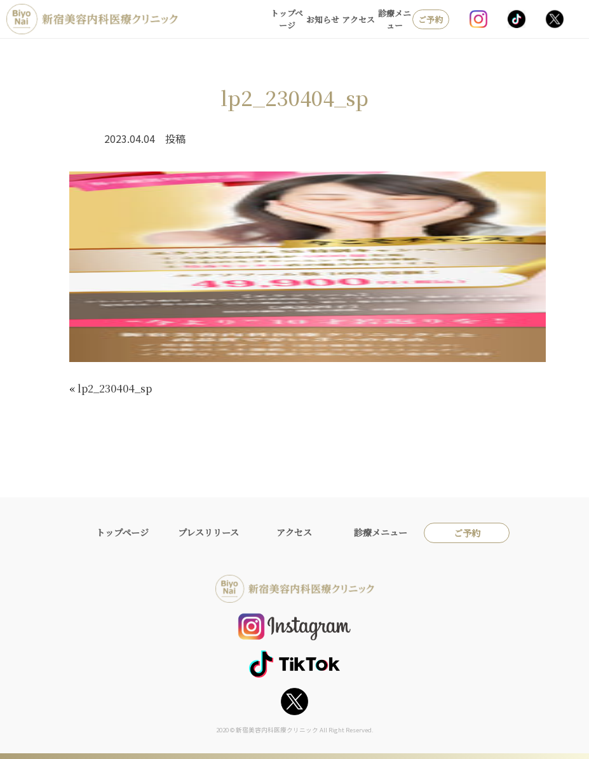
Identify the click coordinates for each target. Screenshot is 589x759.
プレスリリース (208, 532)
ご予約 (430, 19)
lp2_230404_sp (115, 388)
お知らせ (322, 19)
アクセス (358, 19)
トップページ (287, 19)
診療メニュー (394, 19)
